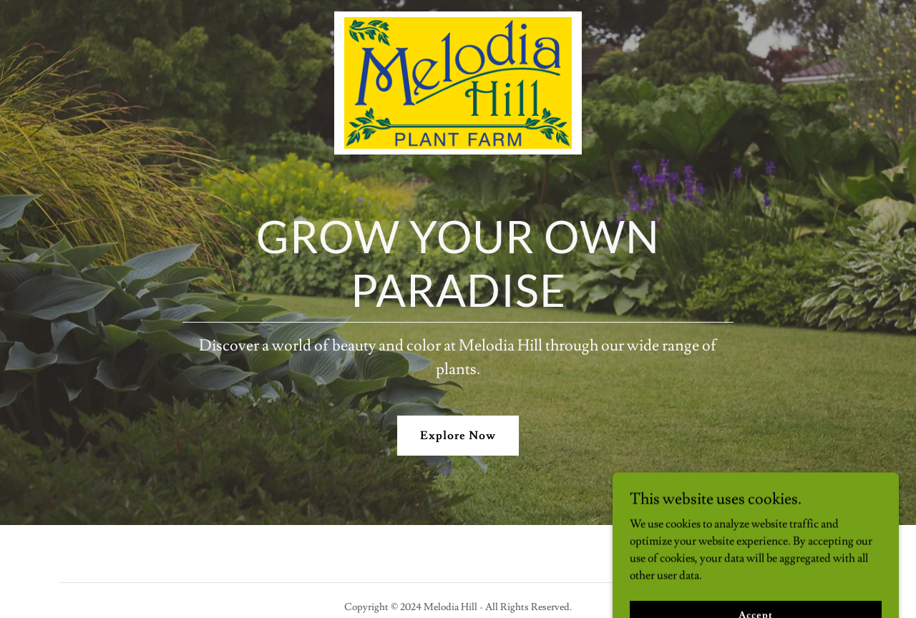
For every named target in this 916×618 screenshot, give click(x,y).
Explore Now (458, 435)
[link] (458, 17)
